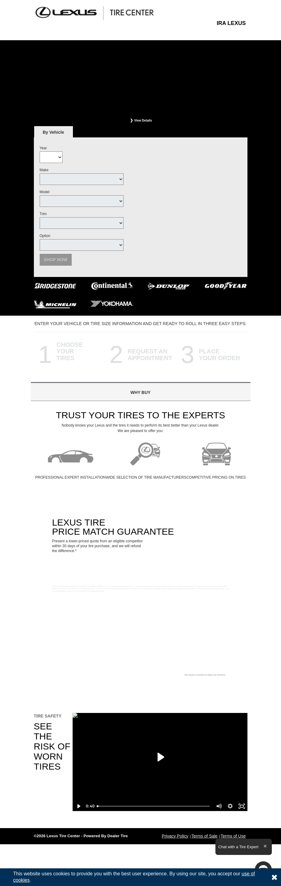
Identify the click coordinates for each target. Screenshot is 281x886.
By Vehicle (53, 134)
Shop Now (55, 259)
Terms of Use (233, 836)
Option (45, 236)
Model (45, 192)
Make (44, 170)
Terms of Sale (204, 836)
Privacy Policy (175, 836)
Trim (43, 214)
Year (43, 148)
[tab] (53, 132)
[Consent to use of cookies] (274, 877)
